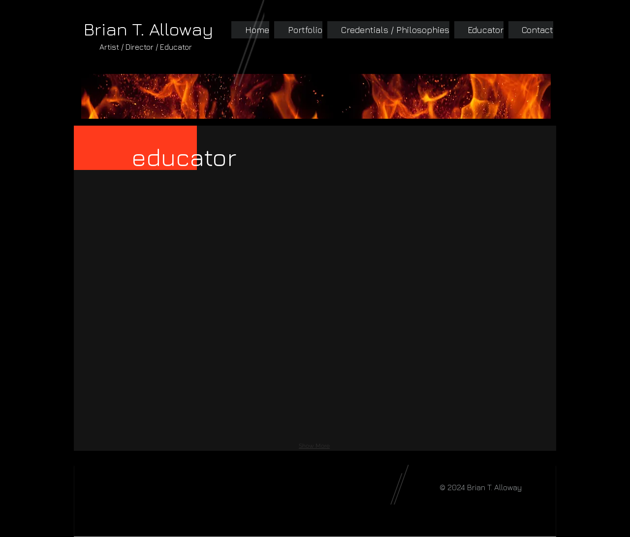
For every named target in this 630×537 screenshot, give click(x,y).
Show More (314, 445)
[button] (138, 242)
